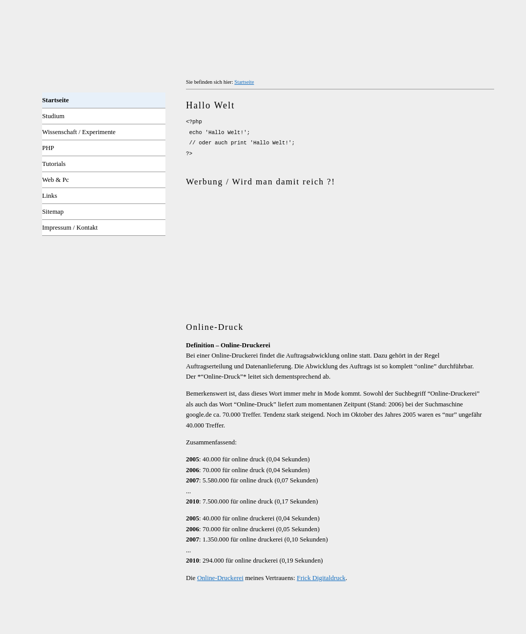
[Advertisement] (306, 209)
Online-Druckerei (220, 578)
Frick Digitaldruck (321, 578)
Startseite (244, 82)
